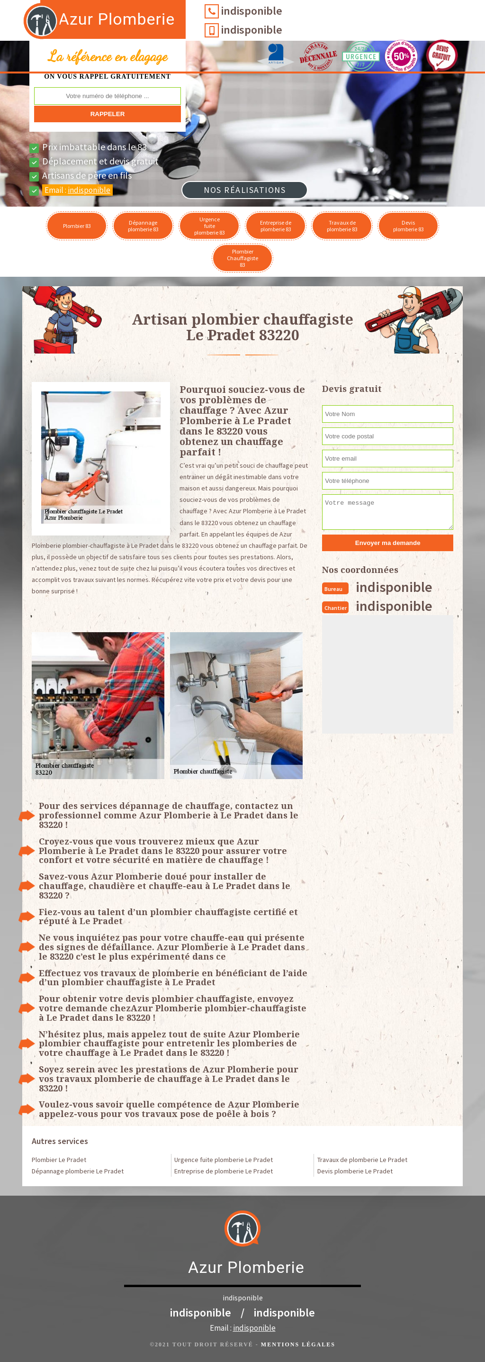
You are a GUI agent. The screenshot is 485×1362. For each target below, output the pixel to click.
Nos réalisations (245, 189)
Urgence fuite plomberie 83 (209, 226)
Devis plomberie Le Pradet (355, 1171)
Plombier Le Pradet (59, 1159)
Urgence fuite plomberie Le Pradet (223, 1159)
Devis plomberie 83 (408, 226)
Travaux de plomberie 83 (342, 226)
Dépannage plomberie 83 (143, 226)
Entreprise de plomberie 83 (275, 226)
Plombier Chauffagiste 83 (242, 258)
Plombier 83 (77, 225)
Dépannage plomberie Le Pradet (78, 1171)
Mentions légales (298, 1344)
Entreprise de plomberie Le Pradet (223, 1171)
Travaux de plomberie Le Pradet (362, 1159)
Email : (77, 190)
